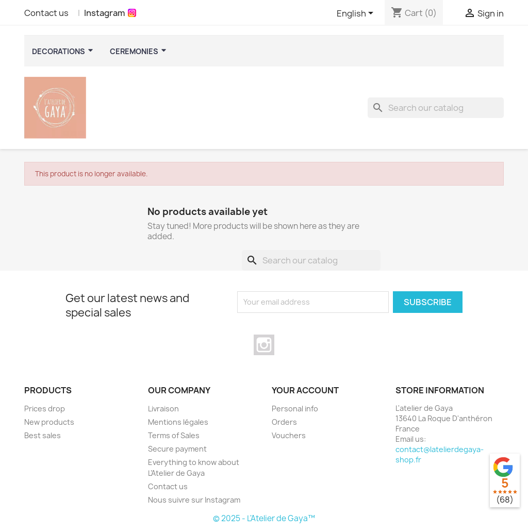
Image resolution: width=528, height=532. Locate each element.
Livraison (163, 408)
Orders (284, 422)
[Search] (436, 107)
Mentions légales (178, 422)
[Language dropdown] (357, 14)
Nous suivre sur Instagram (194, 500)
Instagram (104, 13)
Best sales (42, 435)
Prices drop (44, 408)
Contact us (46, 13)
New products (49, 422)
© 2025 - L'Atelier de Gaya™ (264, 518)
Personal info (295, 408)
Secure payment (177, 449)
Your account (305, 390)
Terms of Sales (174, 435)
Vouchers (289, 435)
